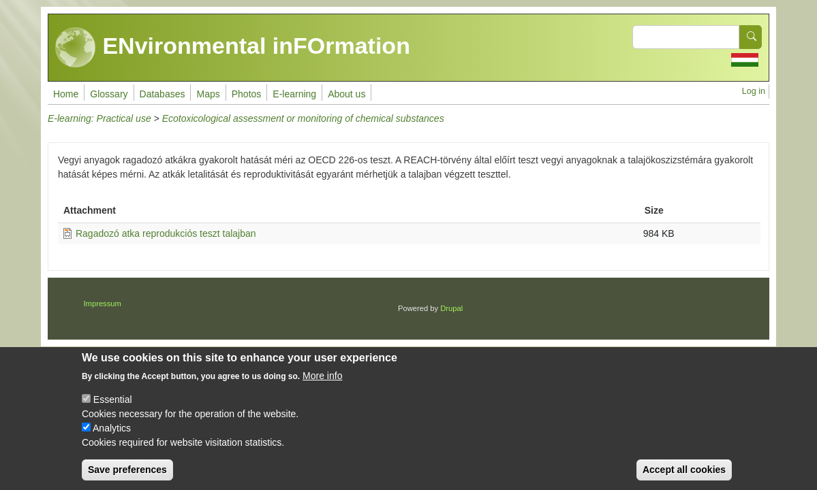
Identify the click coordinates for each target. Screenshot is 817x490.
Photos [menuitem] (247, 93)
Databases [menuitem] (162, 93)
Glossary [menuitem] (108, 93)
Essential (112, 409)
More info (322, 385)
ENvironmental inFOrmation (232, 47)
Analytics (112, 437)
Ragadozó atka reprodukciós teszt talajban (166, 233)
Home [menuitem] (65, 93)
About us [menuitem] (346, 93)
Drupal (451, 308)
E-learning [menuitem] (294, 93)
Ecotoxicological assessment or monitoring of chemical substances (303, 118)
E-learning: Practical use (99, 118)
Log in (753, 91)
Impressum (102, 303)
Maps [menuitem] (207, 93)
